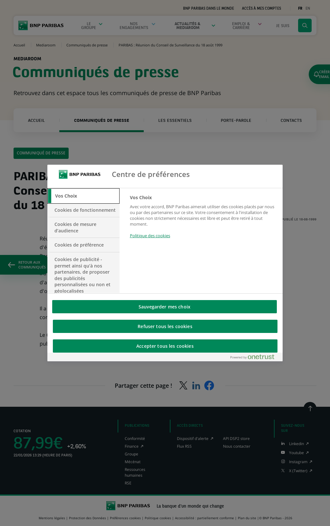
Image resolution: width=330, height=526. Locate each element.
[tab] (83, 196)
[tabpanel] (203, 220)
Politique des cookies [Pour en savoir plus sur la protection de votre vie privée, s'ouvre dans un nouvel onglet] (150, 236)
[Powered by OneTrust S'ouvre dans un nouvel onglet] (254, 358)
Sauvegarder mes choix (164, 307)
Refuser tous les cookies (165, 326)
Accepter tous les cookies (165, 346)
